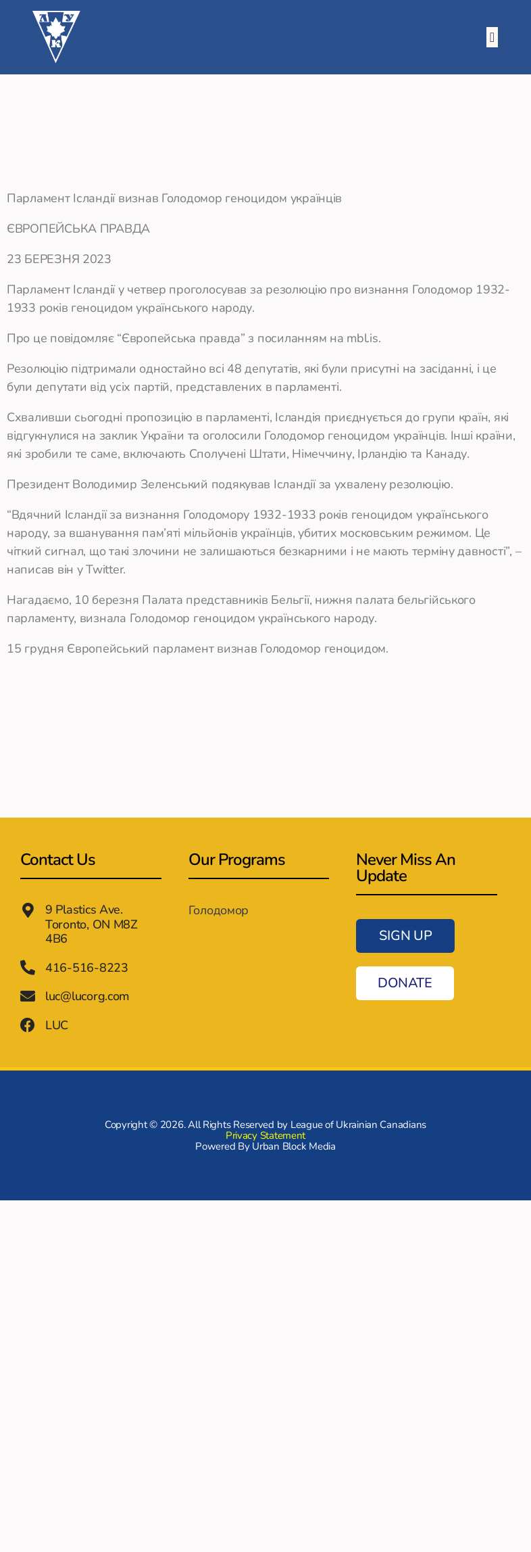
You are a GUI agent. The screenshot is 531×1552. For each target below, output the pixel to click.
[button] (492, 37)
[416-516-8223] (27, 967)
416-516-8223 (86, 967)
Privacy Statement (265, 1134)
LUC (56, 1024)
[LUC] (27, 1024)
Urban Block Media (293, 1145)
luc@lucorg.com (87, 995)
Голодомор (218, 910)
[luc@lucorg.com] (27, 996)
